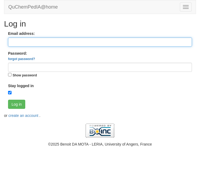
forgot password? (21, 59)
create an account (23, 115)
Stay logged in (21, 86)
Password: (21, 56)
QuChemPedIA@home (33, 7)
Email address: (21, 33)
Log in (17, 104)
